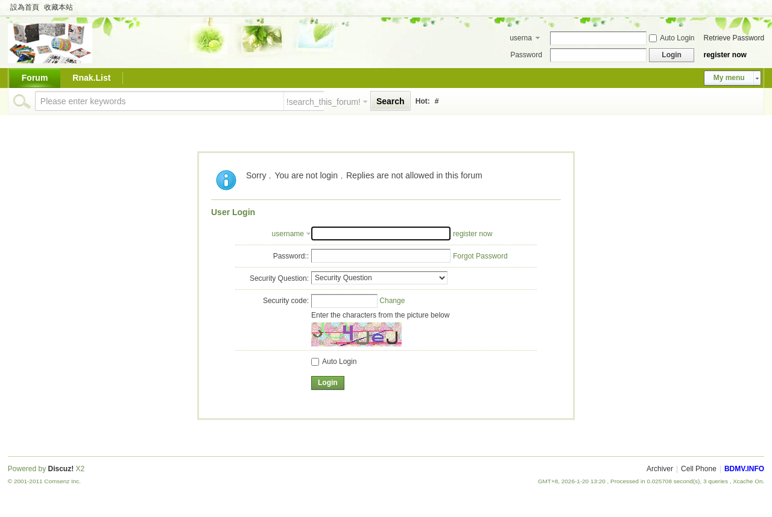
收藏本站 (58, 7)
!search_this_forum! (323, 102)
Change (392, 300)
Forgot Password (480, 256)
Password (526, 55)
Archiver (660, 469)
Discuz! (61, 469)
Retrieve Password (733, 38)
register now (724, 55)
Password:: (291, 256)
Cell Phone (699, 469)
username (521, 39)
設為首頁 (24, 7)
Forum (35, 78)
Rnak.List (91, 78)
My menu (729, 78)
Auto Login (671, 38)
